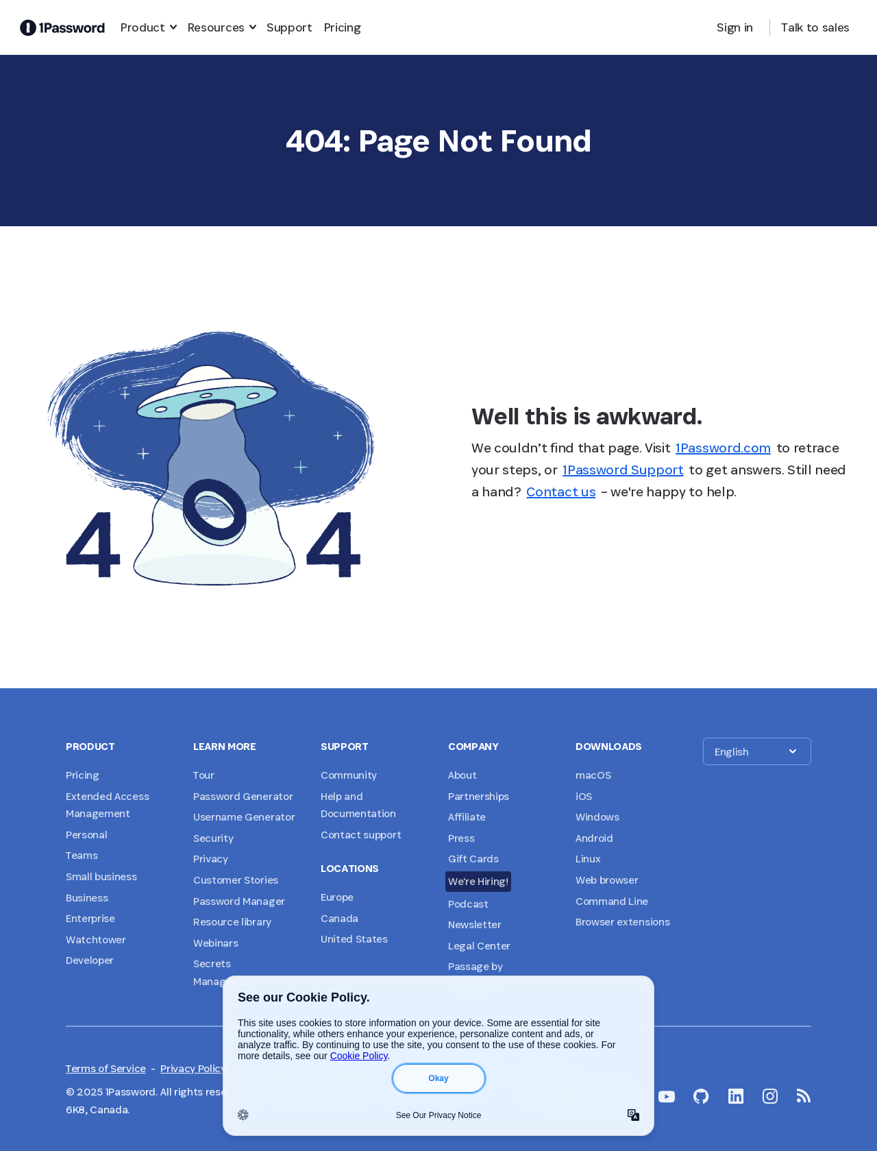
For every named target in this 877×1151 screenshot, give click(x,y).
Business (87, 897)
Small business (101, 876)
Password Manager (239, 901)
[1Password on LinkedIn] (736, 1096)
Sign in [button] (735, 27)
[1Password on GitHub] (701, 1096)
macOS (593, 775)
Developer (90, 960)
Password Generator (243, 796)
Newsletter (475, 924)
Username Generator (244, 817)
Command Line (612, 901)
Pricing (342, 27)
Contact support (361, 834)
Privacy (210, 858)
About (462, 775)
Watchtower (96, 939)
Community (349, 775)
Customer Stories (235, 880)
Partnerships (478, 796)
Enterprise (90, 918)
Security (213, 838)
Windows (597, 817)
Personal (86, 834)
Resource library (232, 921)
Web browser (607, 880)
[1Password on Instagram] (770, 1096)
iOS (584, 796)
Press (461, 838)
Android (594, 838)
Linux (588, 858)
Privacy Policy (193, 1068)
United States (354, 939)
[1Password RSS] (804, 1095)
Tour (203, 775)
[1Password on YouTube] (666, 1097)
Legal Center (479, 945)
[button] (757, 751)
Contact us (560, 491)
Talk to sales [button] (815, 27)
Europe (337, 897)
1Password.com (723, 448)
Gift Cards (473, 858)
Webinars (215, 943)
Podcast (468, 904)
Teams (81, 855)
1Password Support (623, 469)
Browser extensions (622, 921)
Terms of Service (106, 1068)
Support (289, 27)
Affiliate (467, 817)
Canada (339, 918)
